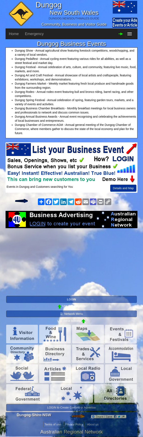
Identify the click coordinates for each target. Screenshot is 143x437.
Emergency (34, 34)
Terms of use (53, 424)
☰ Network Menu (71, 313)
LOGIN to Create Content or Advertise (71, 407)
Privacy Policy (74, 424)
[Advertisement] (71, 261)
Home (14, 34)
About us (92, 424)
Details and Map (123, 188)
